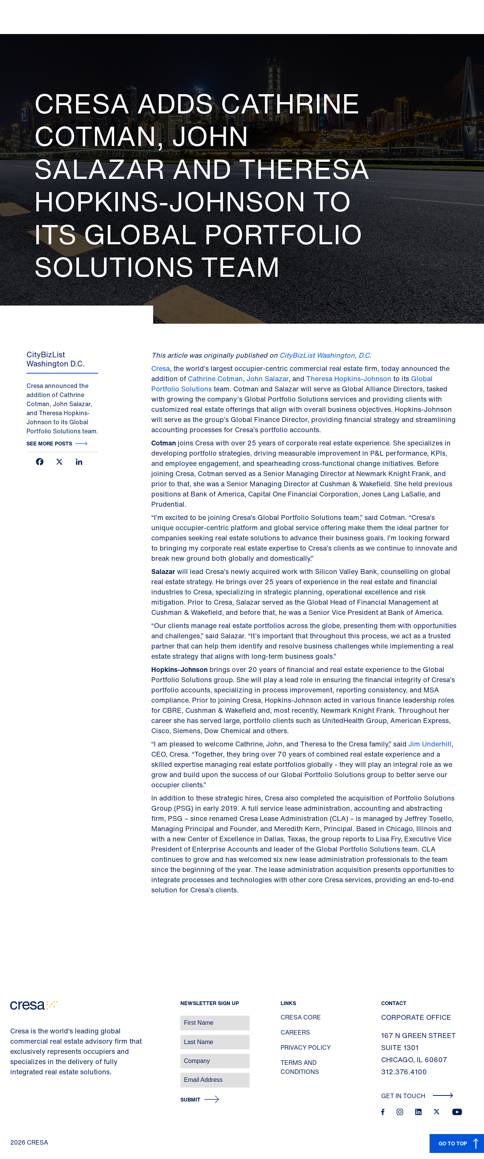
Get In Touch (417, 1095)
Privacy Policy (306, 1047)
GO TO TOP (453, 1143)
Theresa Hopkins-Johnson (348, 378)
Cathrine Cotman (215, 378)
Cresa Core (301, 1017)
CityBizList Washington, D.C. (325, 355)
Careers (295, 1032)
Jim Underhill (429, 744)
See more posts (49, 443)
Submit (190, 1100)
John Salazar (268, 378)
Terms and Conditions (300, 1067)
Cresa (160, 368)
